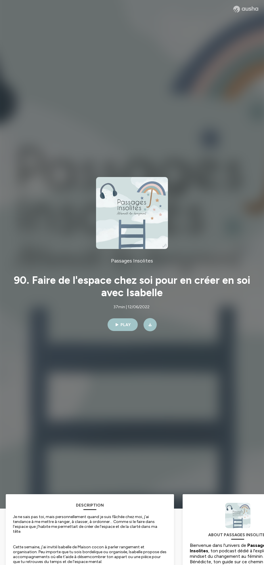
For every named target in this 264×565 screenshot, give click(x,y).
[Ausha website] (245, 9)
